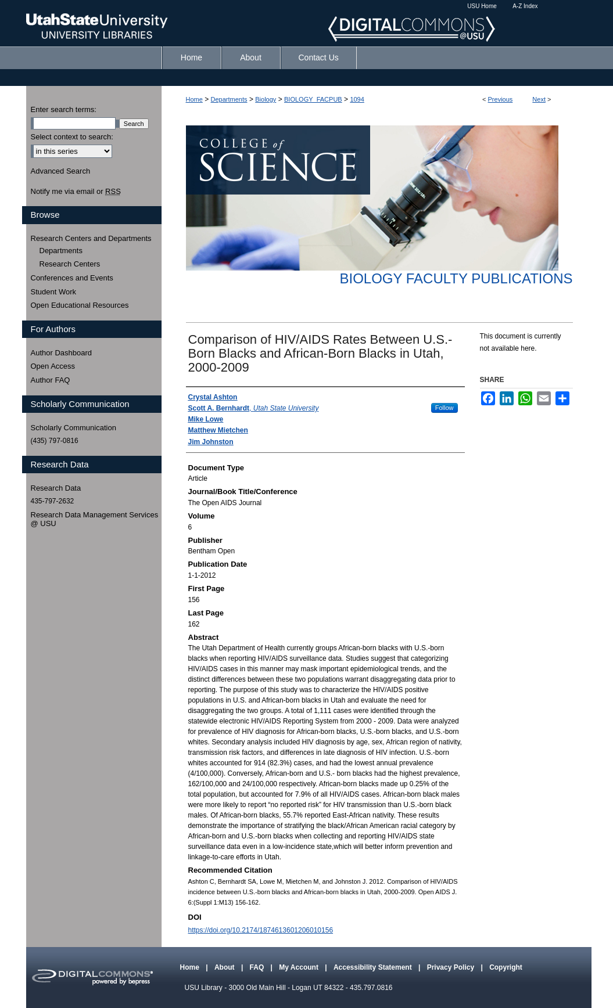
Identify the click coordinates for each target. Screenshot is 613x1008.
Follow (444, 407)
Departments (229, 99)
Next (539, 99)
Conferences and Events (72, 277)
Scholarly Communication (73, 427)
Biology (265, 99)
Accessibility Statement (374, 967)
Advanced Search (61, 171)
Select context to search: (72, 136)
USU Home (482, 6)
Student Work (54, 291)
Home (194, 99)
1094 (357, 99)
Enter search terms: (63, 109)
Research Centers (70, 264)
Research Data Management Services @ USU (95, 519)
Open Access (53, 366)
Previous (500, 99)
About (225, 967)
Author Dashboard (61, 352)
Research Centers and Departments (91, 238)
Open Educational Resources (80, 305)
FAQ (258, 967)
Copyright (505, 967)
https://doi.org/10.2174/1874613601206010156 (261, 930)
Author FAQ (50, 380)
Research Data (56, 488)
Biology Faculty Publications (455, 278)
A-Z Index (524, 6)
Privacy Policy (451, 967)
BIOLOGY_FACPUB (313, 99)
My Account (299, 967)
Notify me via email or (76, 191)
